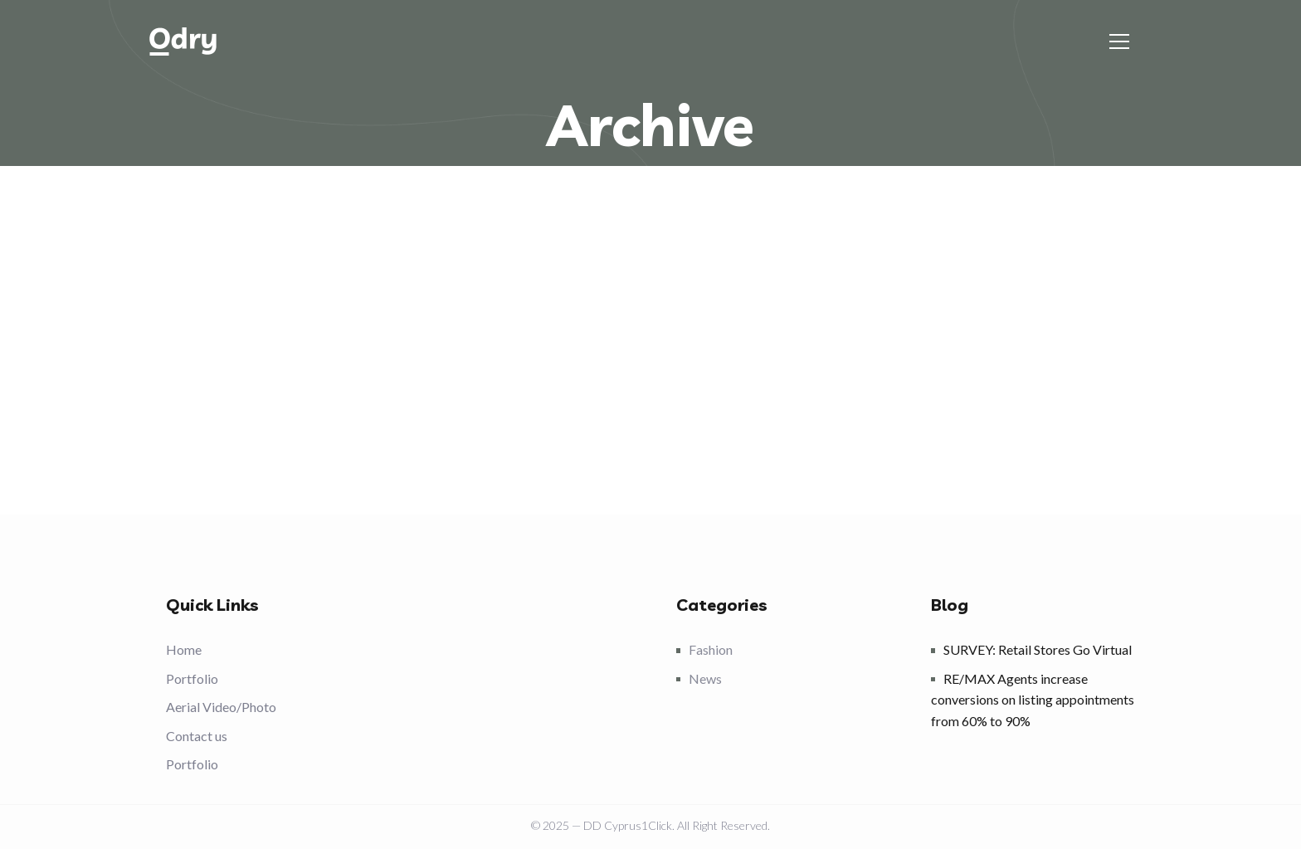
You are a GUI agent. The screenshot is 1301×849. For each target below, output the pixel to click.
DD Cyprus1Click (627, 825)
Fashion (711, 649)
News (705, 678)
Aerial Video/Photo (221, 707)
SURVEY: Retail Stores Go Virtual (1037, 649)
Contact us (196, 736)
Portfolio (192, 678)
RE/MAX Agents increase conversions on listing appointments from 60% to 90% (1032, 700)
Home (184, 649)
